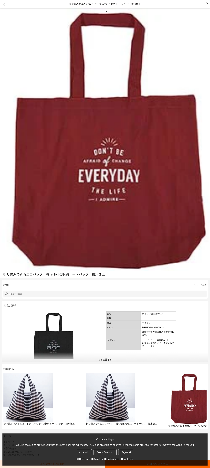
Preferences (111, 459)
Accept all (83, 452)
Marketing (127, 459)
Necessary (83, 459)
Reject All (126, 452)
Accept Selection (105, 452)
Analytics (97, 459)
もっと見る (199, 284)
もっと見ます (105, 359)
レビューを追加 (15, 293)
